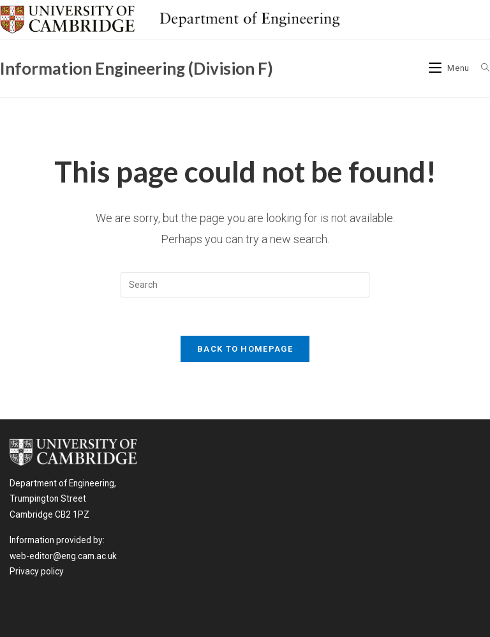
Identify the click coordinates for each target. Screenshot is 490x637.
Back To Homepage (245, 349)
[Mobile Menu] (450, 68)
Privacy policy (37, 571)
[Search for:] (480, 68)
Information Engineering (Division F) (136, 68)
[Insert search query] (245, 284)
